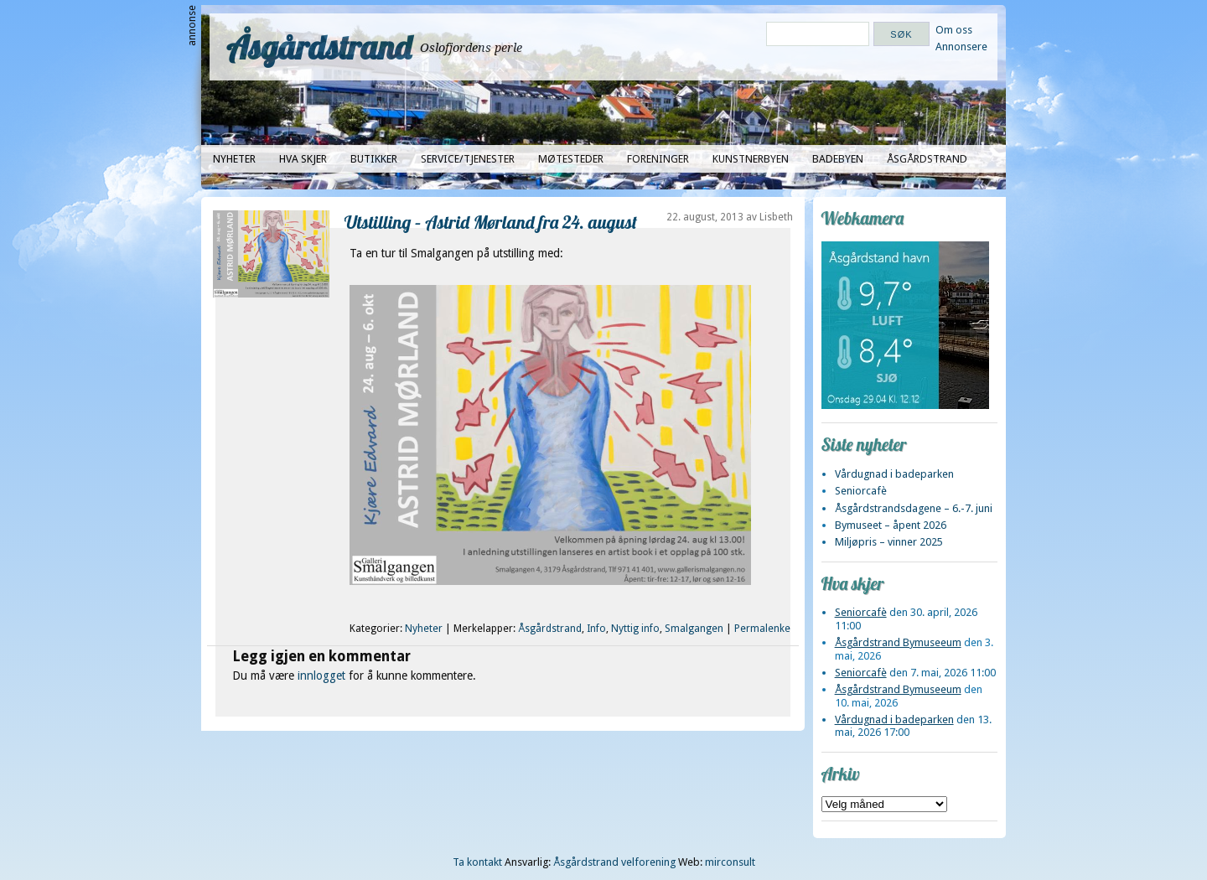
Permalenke (762, 628)
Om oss (953, 29)
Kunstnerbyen (750, 159)
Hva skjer (303, 159)
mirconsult (730, 862)
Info (596, 628)
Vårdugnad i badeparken (894, 474)
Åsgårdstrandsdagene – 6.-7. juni (913, 508)
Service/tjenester (468, 159)
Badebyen (837, 159)
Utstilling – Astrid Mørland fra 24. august (491, 221)
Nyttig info (635, 628)
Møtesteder (571, 159)
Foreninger (658, 159)
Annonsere (961, 46)
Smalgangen (694, 628)
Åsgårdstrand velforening (614, 862)
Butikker (373, 159)
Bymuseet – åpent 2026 (890, 525)
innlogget (321, 675)
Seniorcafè (861, 490)
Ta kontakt (477, 862)
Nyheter (234, 159)
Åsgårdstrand (319, 47)
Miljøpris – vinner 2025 (889, 542)
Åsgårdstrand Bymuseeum (898, 642)
